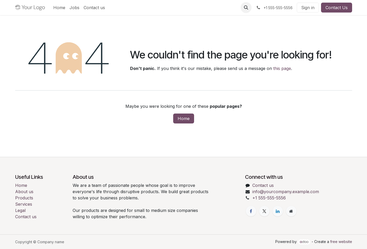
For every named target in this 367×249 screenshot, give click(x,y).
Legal (20, 210)
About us (24, 191)
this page (282, 68)
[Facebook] (251, 211)
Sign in (307, 7)
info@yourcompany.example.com (285, 191)
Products (24, 197)
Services (23, 204)
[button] (246, 7)
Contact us (26, 216)
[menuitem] (59, 7)
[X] (264, 211)
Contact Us (336, 7)
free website (341, 241)
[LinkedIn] (277, 211)
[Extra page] (291, 211)
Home (184, 118)
